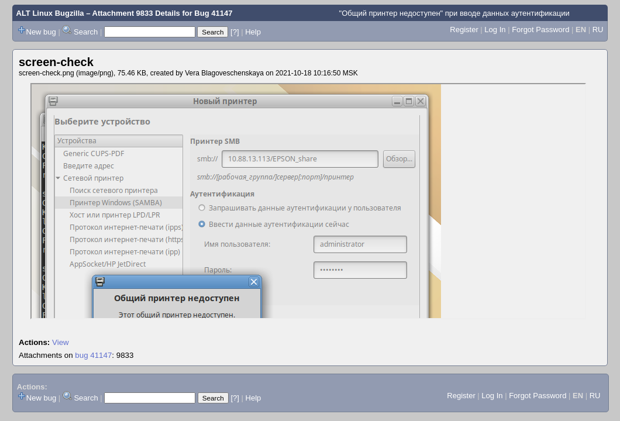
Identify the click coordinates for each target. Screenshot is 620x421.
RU (598, 29)
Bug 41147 (213, 13)
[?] (234, 31)
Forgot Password (540, 29)
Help (253, 31)
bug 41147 (93, 355)
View (60, 342)
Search (86, 31)
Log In (494, 29)
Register (464, 29)
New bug (41, 31)
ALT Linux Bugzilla (50, 13)
